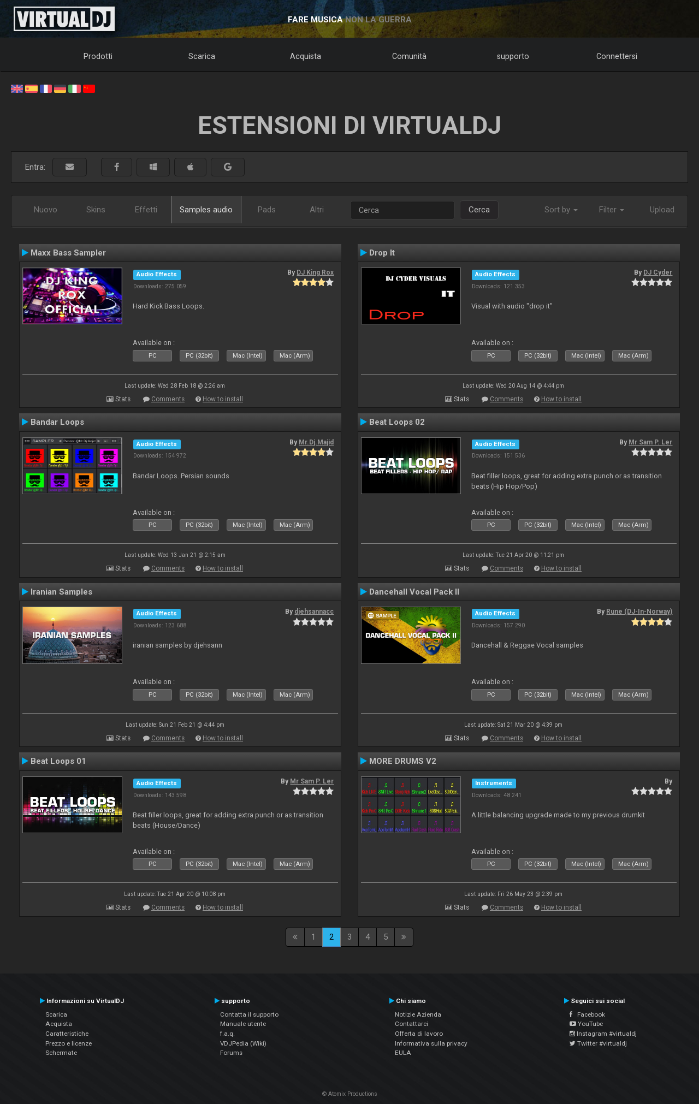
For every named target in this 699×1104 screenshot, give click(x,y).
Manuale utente (243, 1024)
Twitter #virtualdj (598, 1043)
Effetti (146, 210)
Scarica (201, 56)
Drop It (382, 253)
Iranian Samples (61, 592)
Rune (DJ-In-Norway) (639, 611)
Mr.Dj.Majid (316, 442)
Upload (662, 210)
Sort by (561, 210)
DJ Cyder (657, 272)
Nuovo (45, 210)
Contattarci (411, 1024)
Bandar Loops (57, 422)
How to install (223, 399)
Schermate (61, 1052)
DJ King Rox (315, 272)
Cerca (479, 210)
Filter (611, 210)
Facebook (587, 1014)
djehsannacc (314, 611)
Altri (317, 210)
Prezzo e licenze (68, 1043)
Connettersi (616, 56)
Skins (95, 210)
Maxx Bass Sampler (68, 253)
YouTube (586, 1024)
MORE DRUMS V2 (402, 761)
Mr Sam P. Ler (650, 442)
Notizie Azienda (418, 1014)
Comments (168, 399)
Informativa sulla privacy (431, 1043)
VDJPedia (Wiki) (243, 1043)
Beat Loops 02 (397, 422)
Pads (267, 210)
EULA (403, 1052)
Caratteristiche (66, 1033)
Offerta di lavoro (419, 1033)
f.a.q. (227, 1033)
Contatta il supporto (249, 1014)
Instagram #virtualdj (603, 1033)
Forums (231, 1052)
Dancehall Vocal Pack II (414, 592)
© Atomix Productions (349, 1093)
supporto (513, 56)
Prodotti (98, 56)
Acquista (305, 56)
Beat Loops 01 (58, 761)
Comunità (409, 56)
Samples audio (206, 210)
